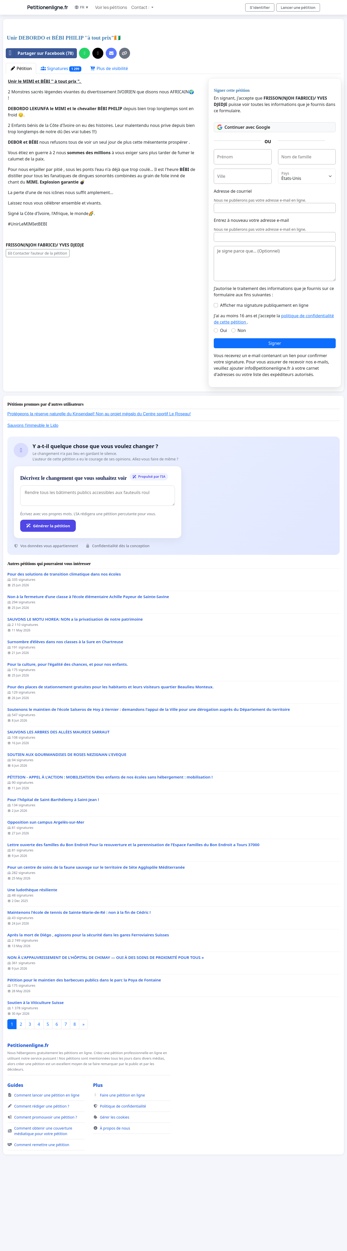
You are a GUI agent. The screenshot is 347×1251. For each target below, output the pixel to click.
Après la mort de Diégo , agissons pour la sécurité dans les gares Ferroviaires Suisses (88, 1008)
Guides (15, 1158)
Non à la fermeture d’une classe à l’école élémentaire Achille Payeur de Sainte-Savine (88, 670)
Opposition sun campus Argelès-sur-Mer (45, 895)
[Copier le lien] (124, 126)
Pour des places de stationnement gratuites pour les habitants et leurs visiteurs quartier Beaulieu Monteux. (110, 760)
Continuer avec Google (243, 200)
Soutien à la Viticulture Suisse (35, 1075)
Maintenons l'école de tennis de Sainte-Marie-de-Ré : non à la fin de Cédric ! (79, 985)
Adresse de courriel (233, 264)
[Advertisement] (130, 64)
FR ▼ (81, 7)
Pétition (21, 142)
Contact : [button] (140, 7)
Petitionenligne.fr (47, 7)
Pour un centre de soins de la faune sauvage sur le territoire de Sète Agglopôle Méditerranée (96, 940)
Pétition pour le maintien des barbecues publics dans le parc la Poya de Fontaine (84, 1053)
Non (242, 404)
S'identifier (260, 7)
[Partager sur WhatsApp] (84, 126)
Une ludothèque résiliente (32, 963)
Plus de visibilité (109, 142)
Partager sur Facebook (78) (39, 126)
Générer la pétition (48, 599)
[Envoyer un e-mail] (111, 126)
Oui (223, 404)
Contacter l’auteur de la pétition (37, 326)
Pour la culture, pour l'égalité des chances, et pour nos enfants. (67, 737)
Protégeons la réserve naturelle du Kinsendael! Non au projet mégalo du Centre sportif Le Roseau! (99, 487)
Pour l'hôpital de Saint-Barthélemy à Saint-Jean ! (53, 873)
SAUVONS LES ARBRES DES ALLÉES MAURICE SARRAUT (58, 805)
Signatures (61, 142)
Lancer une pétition (298, 7)
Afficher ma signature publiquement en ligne (264, 379)
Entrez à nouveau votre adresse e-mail (251, 294)
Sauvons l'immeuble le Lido (32, 499)
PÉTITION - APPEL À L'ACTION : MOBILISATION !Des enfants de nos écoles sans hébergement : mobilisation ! (110, 850)
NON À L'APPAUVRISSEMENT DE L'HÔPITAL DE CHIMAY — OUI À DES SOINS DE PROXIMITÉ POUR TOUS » (105, 1030)
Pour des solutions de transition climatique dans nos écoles (64, 647)
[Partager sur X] (97, 126)
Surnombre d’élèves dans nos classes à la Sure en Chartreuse (65, 715)
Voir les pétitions (111, 7)
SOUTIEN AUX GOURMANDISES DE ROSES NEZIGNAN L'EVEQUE (66, 827)
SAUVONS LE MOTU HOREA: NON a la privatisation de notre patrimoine (75, 692)
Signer (274, 417)
